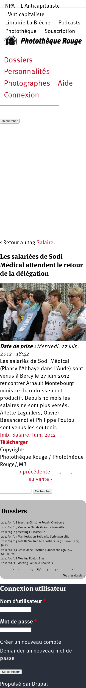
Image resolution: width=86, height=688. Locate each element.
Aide (65, 84)
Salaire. (45, 243)
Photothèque (20, 31)
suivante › (40, 479)
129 (30, 569)
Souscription (59, 31)
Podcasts (69, 23)
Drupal (40, 684)
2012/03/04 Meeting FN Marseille (23, 532)
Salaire (20, 435)
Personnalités (27, 72)
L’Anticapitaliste (24, 15)
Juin (36, 435)
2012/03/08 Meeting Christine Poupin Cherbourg (32, 522)
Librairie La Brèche (27, 23)
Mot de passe (18, 622)
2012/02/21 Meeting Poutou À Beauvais (27, 563)
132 (55, 569)
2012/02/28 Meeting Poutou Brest (23, 558)
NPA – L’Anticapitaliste (32, 6)
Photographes (27, 84)
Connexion (21, 95)
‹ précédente (34, 472)
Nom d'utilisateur (23, 602)
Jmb (4, 435)
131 (47, 569)
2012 (50, 435)
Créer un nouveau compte (30, 642)
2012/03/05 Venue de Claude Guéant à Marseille (32, 527)
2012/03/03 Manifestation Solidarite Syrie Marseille (35, 536)
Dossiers (18, 60)
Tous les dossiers (74, 575)
